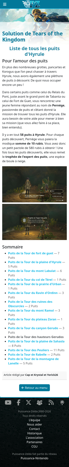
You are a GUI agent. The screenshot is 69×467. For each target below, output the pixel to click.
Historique (34, 433)
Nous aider (34, 424)
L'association (34, 438)
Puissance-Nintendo (34, 458)
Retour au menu (34, 388)
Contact (34, 429)
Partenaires (34, 442)
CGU (34, 446)
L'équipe (34, 420)
